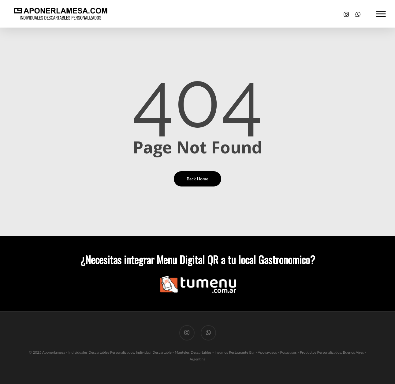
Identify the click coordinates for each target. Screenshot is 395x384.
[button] (381, 14)
